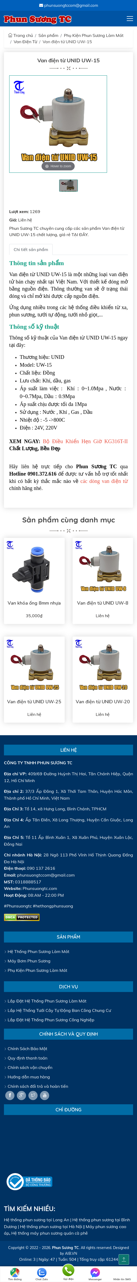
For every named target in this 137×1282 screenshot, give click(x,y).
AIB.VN (71, 1253)
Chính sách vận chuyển (28, 1067)
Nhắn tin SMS (122, 1274)
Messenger (95, 1274)
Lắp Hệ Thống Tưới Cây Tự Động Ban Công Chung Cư (57, 1010)
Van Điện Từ (25, 41)
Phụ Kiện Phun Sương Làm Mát (94, 35)
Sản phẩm (48, 35)
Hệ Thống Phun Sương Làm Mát (36, 951)
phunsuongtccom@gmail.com (68, 5)
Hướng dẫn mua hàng (27, 1076)
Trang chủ (20, 35)
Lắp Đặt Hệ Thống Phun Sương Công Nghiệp (49, 1019)
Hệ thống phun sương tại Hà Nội (51, 1226)
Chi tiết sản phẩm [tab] (31, 249)
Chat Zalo (41, 1274)
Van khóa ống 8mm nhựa (34, 603)
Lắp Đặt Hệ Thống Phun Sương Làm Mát (45, 1001)
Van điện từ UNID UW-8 (102, 603)
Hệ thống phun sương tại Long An (36, 1219)
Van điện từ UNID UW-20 (103, 702)
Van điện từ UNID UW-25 (34, 702)
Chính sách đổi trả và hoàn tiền (36, 1086)
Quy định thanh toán (25, 1058)
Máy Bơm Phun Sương (27, 960)
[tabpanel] (68, 186)
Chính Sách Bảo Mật (25, 1048)
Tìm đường (15, 1274)
